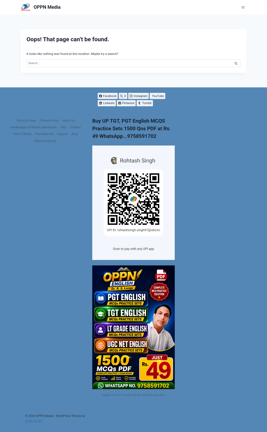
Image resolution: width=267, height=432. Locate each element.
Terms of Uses (26, 120)
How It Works (22, 134)
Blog (75, 134)
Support (62, 134)
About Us (68, 120)
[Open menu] (243, 7)
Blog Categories (45, 141)
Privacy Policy (49, 120)
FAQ (63, 127)
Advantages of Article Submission (34, 127)
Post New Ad (44, 134)
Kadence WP (34, 421)
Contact (75, 127)
